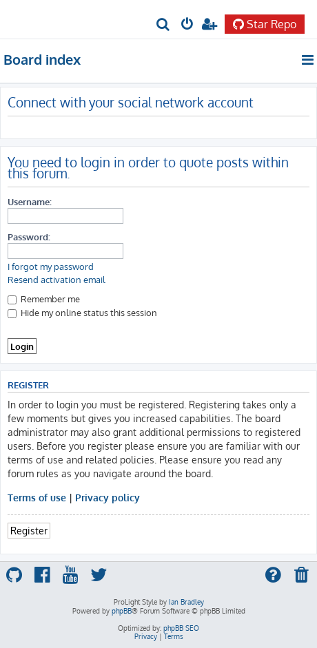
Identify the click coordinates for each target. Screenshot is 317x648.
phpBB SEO (181, 628)
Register (29, 530)
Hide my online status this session (82, 312)
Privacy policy (107, 497)
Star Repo (264, 24)
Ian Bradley (186, 602)
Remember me (44, 298)
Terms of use (37, 497)
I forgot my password (51, 266)
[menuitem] (163, 25)
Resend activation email (56, 279)
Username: (30, 201)
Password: (29, 236)
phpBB (122, 611)
